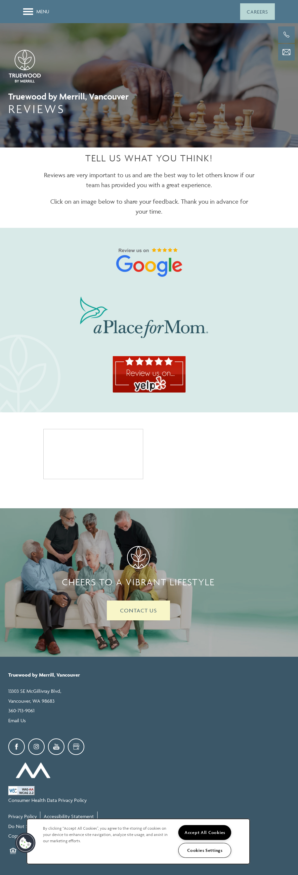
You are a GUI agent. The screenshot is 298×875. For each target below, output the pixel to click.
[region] (138, 841)
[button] (257, 11)
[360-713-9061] (286, 34)
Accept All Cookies (205, 832)
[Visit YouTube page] (56, 746)
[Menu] (36, 11)
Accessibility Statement (69, 816)
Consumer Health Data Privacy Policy (47, 800)
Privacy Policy (22, 816)
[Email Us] (286, 52)
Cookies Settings (205, 850)
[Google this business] (76, 746)
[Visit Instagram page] (36, 746)
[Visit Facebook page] (16, 746)
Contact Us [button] (138, 610)
